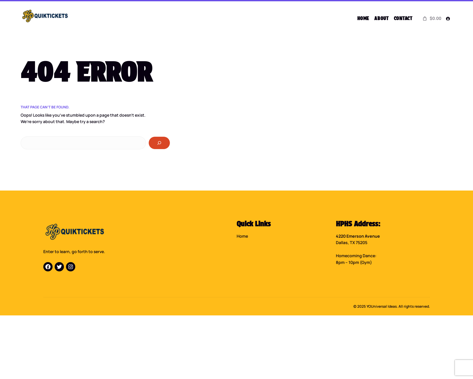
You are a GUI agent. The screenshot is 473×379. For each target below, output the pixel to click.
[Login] (447, 18)
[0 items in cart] (432, 18)
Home (242, 235)
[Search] (159, 142)
